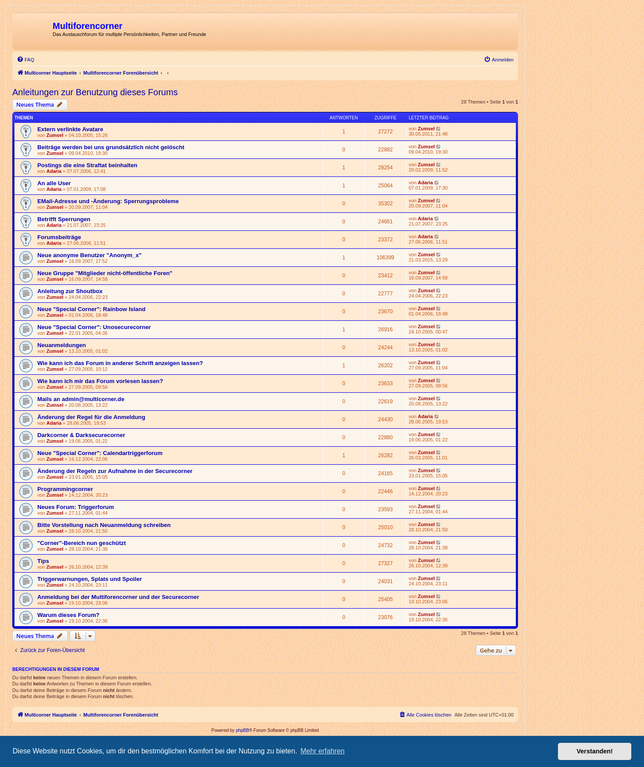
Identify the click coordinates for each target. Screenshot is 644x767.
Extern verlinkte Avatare (70, 129)
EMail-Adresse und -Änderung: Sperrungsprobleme (108, 201)
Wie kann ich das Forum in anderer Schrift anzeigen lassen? (120, 363)
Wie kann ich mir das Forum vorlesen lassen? (100, 381)
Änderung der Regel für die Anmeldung (91, 417)
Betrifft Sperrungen (63, 219)
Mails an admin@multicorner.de (80, 399)
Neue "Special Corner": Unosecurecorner (94, 327)
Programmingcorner (65, 489)
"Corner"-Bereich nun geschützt (81, 543)
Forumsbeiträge (59, 237)
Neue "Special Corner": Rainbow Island (91, 309)
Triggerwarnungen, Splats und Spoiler (89, 579)
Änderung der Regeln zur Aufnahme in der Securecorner (114, 471)
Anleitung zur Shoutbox (70, 291)
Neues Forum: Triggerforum (75, 507)
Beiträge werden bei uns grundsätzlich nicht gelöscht (110, 147)
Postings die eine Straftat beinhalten (87, 165)
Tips (43, 561)
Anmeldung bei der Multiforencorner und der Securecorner (118, 597)
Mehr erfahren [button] (322, 751)
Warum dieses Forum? (68, 615)
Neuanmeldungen (61, 345)
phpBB (242, 730)
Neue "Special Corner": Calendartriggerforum (99, 453)
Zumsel (55, 135)
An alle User (54, 183)
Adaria (54, 171)
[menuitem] (25, 59)
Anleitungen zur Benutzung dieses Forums (95, 92)
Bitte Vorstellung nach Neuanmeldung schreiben (104, 525)
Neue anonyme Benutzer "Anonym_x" (89, 255)
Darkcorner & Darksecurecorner (81, 435)
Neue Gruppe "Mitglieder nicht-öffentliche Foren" (105, 273)
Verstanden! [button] (595, 751)
